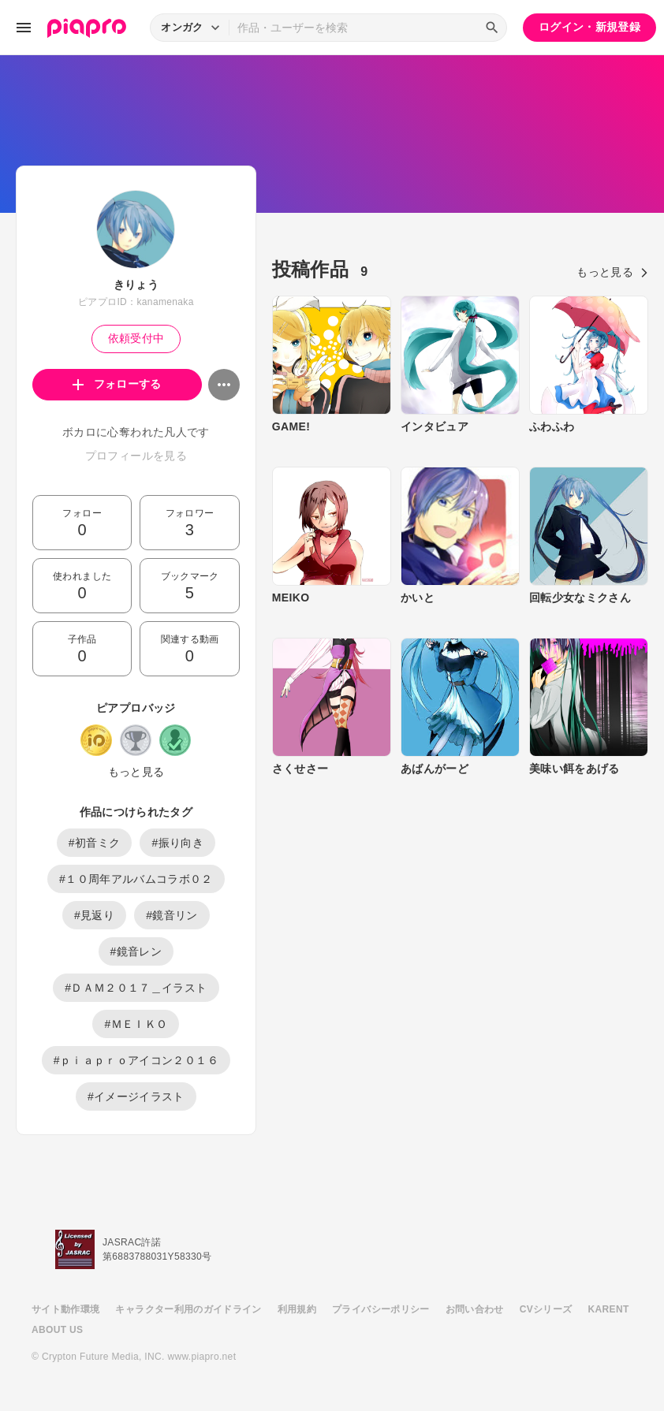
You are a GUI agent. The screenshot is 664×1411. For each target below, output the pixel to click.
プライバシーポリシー (381, 1309)
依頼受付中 (136, 338)
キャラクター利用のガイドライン (188, 1309)
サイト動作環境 (65, 1309)
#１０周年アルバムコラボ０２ (136, 879)
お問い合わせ (475, 1309)
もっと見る (136, 771)
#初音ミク (95, 842)
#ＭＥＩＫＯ (135, 1024)
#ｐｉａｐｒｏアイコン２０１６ (136, 1060)
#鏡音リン (172, 915)
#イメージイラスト (136, 1096)
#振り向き (177, 842)
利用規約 (297, 1309)
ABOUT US (57, 1329)
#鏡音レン (136, 951)
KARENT (608, 1309)
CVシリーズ (546, 1309)
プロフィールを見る (136, 455)
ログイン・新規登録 (589, 26)
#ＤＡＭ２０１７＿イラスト (136, 987)
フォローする (117, 384)
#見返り (94, 915)
